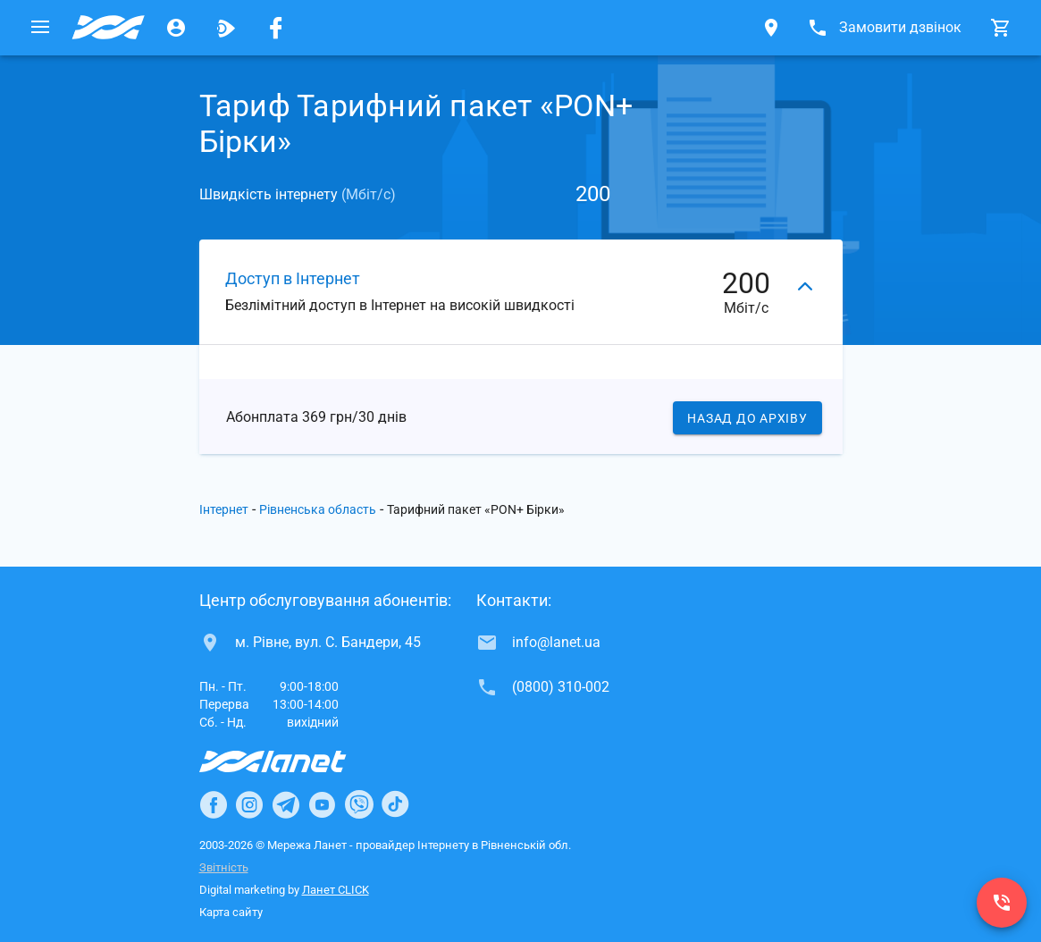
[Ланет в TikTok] (395, 804)
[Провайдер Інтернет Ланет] (293, 761)
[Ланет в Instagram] (249, 804)
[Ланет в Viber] (359, 804)
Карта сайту (231, 912)
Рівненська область (317, 509)
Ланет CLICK (335, 889)
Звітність (223, 867)
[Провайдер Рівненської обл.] (108, 27)
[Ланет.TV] (226, 27)
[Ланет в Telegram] (286, 804)
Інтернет (223, 509)
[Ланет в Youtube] (321, 804)
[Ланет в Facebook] (213, 804)
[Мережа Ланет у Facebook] (276, 27)
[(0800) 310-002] (1002, 903)
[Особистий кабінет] (176, 27)
